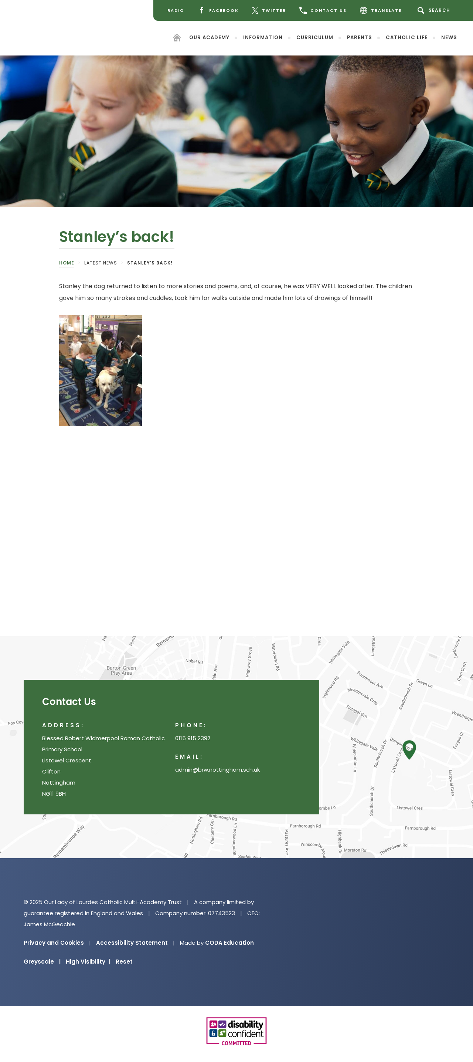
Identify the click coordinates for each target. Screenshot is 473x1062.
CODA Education (229, 943)
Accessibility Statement (132, 943)
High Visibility (88, 961)
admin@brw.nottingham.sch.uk (217, 770)
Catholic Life (407, 37)
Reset (124, 961)
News (449, 37)
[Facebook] (218, 10)
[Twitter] (269, 10)
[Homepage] (177, 39)
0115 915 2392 (192, 738)
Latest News (100, 263)
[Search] (435, 10)
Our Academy (209, 37)
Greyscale (42, 961)
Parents (359, 37)
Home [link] (66, 263)
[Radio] (176, 10)
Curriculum (314, 37)
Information (263, 37)
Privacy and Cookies (54, 943)
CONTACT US (323, 10)
